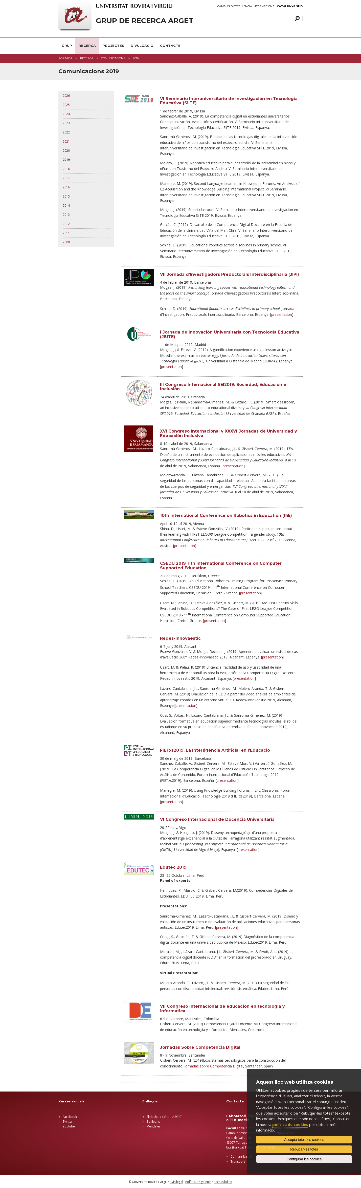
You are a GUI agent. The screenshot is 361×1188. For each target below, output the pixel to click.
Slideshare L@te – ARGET (164, 1117)
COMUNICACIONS (113, 58)
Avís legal (176, 1182)
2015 (66, 196)
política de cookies (290, 1124)
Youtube (69, 1126)
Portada (65, 58)
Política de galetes (198, 1182)
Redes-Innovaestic (180, 638)
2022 (66, 132)
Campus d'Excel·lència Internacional (260, 6)
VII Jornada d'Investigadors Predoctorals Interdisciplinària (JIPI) (229, 274)
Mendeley (154, 1126)
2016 (66, 187)
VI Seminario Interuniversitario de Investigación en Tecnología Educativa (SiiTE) (229, 101)
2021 (66, 141)
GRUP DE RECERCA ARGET (144, 21)
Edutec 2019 (173, 867)
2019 (66, 160)
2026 (66, 95)
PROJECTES (113, 46)
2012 (66, 224)
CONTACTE (170, 46)
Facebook (70, 1117)
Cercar (296, 18)
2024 (66, 114)
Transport (238, 1161)
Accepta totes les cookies (304, 1140)
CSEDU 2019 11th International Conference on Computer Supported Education (221, 565)
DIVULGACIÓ (142, 46)
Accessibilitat (223, 1182)
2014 (66, 205)
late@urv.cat (235, 1147)
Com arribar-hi (241, 1156)
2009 (66, 242)
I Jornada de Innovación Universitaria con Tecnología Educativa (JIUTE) (229, 334)
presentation (281, 314)
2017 (66, 178)
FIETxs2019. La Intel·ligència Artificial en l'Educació (215, 750)
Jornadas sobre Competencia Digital (213, 1066)
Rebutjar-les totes (304, 1149)
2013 (66, 214)
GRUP (67, 46)
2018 (66, 169)
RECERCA (87, 46)
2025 (66, 105)
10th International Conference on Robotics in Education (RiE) (226, 515)
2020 (66, 150)
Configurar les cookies (304, 1159)
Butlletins (153, 1121)
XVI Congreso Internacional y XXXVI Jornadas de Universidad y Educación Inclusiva (228, 433)
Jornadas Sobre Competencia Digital (200, 1047)
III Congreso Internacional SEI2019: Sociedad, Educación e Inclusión (223, 387)
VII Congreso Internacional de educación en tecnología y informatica (222, 1008)
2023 (66, 123)
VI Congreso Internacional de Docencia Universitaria (217, 819)
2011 (66, 233)
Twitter (68, 1121)
